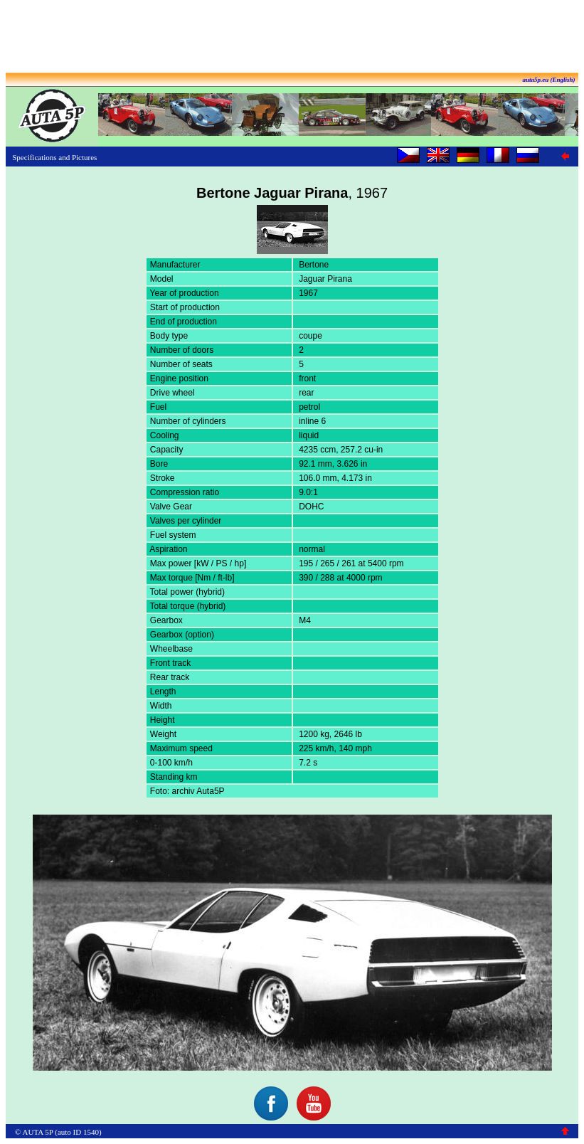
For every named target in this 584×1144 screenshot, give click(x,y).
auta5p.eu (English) (548, 79)
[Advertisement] (292, 38)
